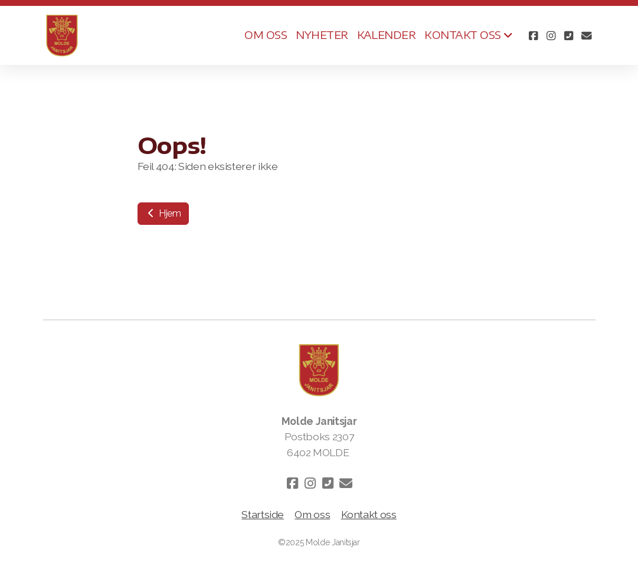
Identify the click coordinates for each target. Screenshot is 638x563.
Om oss (312, 514)
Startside (262, 514)
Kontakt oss (369, 514)
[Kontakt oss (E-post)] (587, 35)
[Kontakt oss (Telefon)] (569, 35)
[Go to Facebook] (533, 35)
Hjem (163, 213)
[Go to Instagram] (551, 35)
